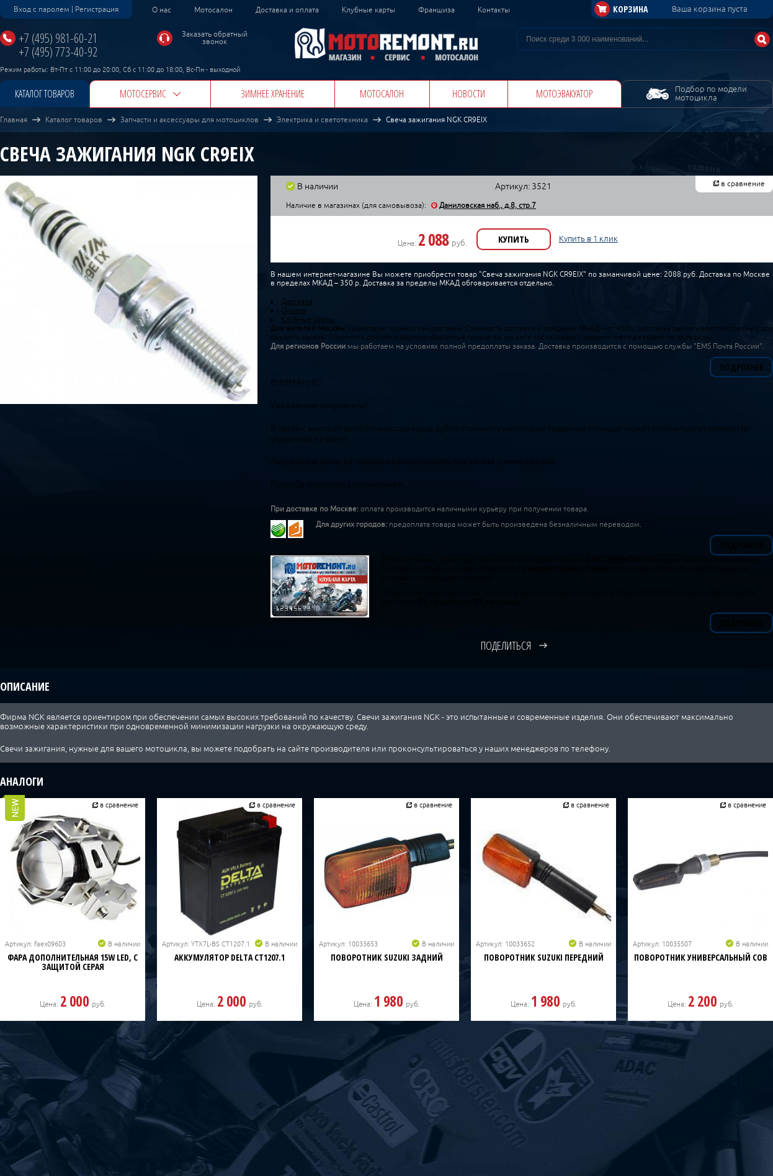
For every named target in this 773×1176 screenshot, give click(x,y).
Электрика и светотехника (322, 119)
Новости (468, 94)
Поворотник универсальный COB (700, 957)
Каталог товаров (44, 94)
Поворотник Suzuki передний (544, 957)
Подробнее (741, 367)
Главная (13, 119)
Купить (513, 239)
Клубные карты (368, 10)
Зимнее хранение (273, 94)
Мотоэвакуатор (564, 94)
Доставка (297, 301)
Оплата (293, 310)
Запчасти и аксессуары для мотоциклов (189, 119)
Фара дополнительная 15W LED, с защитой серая (72, 962)
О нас (161, 10)
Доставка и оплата (287, 10)
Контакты (494, 10)
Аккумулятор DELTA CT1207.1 (229, 957)
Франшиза (436, 10)
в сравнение (743, 183)
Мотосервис (143, 94)
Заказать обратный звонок (215, 38)
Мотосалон (213, 10)
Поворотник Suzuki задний (387, 957)
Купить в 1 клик (588, 238)
